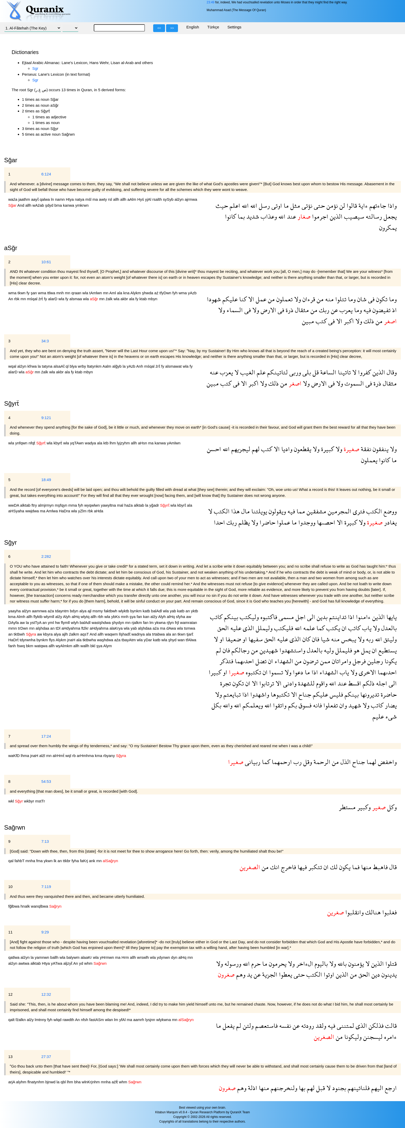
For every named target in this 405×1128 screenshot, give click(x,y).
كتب (320, 321)
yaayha (15, 611)
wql (68, 755)
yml (51, 622)
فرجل (358, 661)
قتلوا (390, 963)
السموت (353, 383)
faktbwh (111, 611)
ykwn (48, 861)
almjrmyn (46, 505)
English (192, 27)
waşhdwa (105, 640)
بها (301, 1087)
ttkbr (67, 861)
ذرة (288, 310)
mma (73, 505)
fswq (21, 646)
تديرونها (369, 694)
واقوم (321, 683)
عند (290, 216)
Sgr (35, 68)
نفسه (284, 1025)
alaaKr (87, 957)
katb (147, 611)
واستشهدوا (291, 650)
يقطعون (301, 449)
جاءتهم (377, 205)
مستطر (347, 807)
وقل (307, 761)
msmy (98, 611)
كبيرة (327, 449)
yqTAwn (77, 443)
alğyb (117, 366)
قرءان (308, 299)
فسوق (304, 705)
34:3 (45, 341)
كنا (242, 299)
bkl (93, 646)
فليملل (343, 650)
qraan (76, 293)
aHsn (143, 443)
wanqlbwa (40, 906)
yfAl (123, 1019)
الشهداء (283, 661)
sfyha (181, 616)
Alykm (136, 293)
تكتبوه (252, 672)
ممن (324, 661)
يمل (365, 650)
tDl (58, 628)
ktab (143, 299)
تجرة (225, 683)
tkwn (22, 293)
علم (260, 372)
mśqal (32, 299)
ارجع (390, 1087)
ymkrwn (82, 205)
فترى (358, 511)
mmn (13, 628)
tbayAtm (129, 640)
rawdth (69, 1019)
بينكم (230, 616)
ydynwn (164, 957)
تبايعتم (231, 694)
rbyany (109, 755)
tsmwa (189, 628)
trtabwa (159, 634)
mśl (89, 199)
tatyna (47, 366)
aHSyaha (16, 511)
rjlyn (171, 622)
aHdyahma (71, 628)
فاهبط (379, 867)
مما (300, 511)
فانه (316, 705)
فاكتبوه (268, 616)
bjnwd (50, 1082)
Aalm (107, 366)
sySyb (169, 199)
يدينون (388, 974)
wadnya (138, 634)
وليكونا (352, 1036)
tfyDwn (165, 293)
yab (173, 611)
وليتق (389, 639)
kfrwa (32, 366)
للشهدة (306, 683)
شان (361, 299)
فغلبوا (389, 912)
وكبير (363, 807)
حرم (255, 963)
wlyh (75, 622)
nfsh (85, 1019)
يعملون (369, 460)
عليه (235, 628)
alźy (59, 616)
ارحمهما (281, 761)
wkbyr (29, 801)
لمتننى (344, 1025)
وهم (240, 974)
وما (392, 299)
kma (12, 616)
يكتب (332, 628)
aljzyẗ (68, 963)
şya (133, 616)
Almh (21, 616)
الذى (247, 628)
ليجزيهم (240, 449)
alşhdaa (43, 628)
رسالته (373, 216)
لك (333, 867)
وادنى (289, 683)
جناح (304, 694)
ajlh (65, 634)
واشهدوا (259, 694)
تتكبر (314, 867)
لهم (255, 449)
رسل (263, 205)
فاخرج (287, 867)
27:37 (46, 1056)
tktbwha (90, 640)
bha (78, 1082)
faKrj (84, 861)
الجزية (269, 974)
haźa (129, 505)
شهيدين (268, 650)
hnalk (26, 906)
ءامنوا (362, 616)
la (40, 366)
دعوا (297, 672)
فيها (301, 867)
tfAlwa (191, 640)
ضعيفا (232, 639)
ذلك (368, 321)
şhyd (173, 640)
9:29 (45, 932)
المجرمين (338, 511)
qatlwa (14, 957)
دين (375, 974)
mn (68, 293)
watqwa (41, 646)
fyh (175, 293)
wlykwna (164, 1019)
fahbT (19, 861)
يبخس (348, 639)
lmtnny (41, 1019)
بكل (216, 705)
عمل (260, 299)
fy (29, 293)
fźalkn (21, 1019)
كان (305, 639)
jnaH (71, 640)
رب (297, 761)
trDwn (23, 628)
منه (329, 299)
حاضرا (266, 522)
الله (253, 205)
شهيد (354, 705)
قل (315, 372)
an (188, 611)
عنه (214, 372)
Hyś (141, 199)
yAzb (192, 293)
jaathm (24, 199)
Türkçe (213, 27)
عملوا (282, 522)
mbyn (152, 299)
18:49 (46, 479)
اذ (394, 310)
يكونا (390, 661)
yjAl (148, 199)
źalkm (74, 634)
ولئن (247, 1025)
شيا (324, 639)
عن (333, 310)
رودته (307, 1025)
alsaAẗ (59, 366)
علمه (308, 628)
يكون (344, 867)
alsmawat (174, 366)
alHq (76, 616)
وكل (391, 807)
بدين (321, 616)
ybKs (116, 616)
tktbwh (20, 634)
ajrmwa (191, 199)
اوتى (276, 205)
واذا (391, 205)
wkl (11, 801)
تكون (381, 299)
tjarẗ (189, 634)
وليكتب (248, 616)
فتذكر (226, 661)
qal (11, 861)
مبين (308, 321)
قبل (320, 1087)
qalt (11, 1019)
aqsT (85, 634)
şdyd (49, 205)
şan (34, 293)
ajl (90, 611)
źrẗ (41, 299)
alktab (26, 505)
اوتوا (328, 974)
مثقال (301, 310)
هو (356, 650)
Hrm (126, 957)
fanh (12, 646)
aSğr (10, 247)
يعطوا (284, 974)
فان (314, 639)
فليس (335, 694)
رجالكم (240, 650)
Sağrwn (14, 827)
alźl (42, 755)
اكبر (348, 321)
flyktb (39, 616)
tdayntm (62, 611)
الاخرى (366, 672)
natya (80, 199)
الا (250, 299)
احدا (219, 522)
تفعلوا (330, 705)
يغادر (390, 522)
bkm (30, 646)
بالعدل (388, 628)
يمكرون (388, 227)
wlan (109, 1019)
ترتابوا (266, 683)
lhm (113, 443)
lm (152, 622)
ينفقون (379, 449)
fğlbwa (14, 906)
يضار (390, 705)
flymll (66, 622)
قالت (390, 1025)
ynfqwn (22, 443)
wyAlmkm (64, 646)
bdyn (75, 611)
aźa (51, 611)
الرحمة (321, 761)
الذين (335, 216)
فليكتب (282, 628)
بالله (341, 963)
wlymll (49, 616)
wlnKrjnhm (91, 1082)
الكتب (373, 511)
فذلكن (375, 1025)
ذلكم (368, 683)
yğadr (154, 505)
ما (285, 205)
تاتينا (343, 372)
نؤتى (306, 205)
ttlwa (51, 293)
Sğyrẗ (11, 403)
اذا (350, 616)
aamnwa (40, 611)
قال (392, 867)
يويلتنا (258, 511)
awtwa (24, 963)
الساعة (327, 372)
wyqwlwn (92, 505)
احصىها (325, 522)
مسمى (285, 616)
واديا (286, 449)
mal (120, 505)
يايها (391, 616)
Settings (234, 27)
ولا (297, 299)
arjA (12, 1082)
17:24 (46, 736)
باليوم (320, 963)
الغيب (247, 372)
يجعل (389, 216)
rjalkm (137, 622)
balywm (73, 957)
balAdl (157, 611)
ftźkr (85, 628)
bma (58, 205)
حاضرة (388, 694)
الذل (345, 761)
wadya (91, 443)
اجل (300, 616)
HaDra (65, 511)
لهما (370, 761)
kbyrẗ (58, 443)
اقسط (354, 683)
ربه (368, 639)
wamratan (188, 622)
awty (103, 199)
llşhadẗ (125, 634)
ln (53, 199)
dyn (174, 957)
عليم (378, 716)
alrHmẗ (59, 755)
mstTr (40, 801)
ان (343, 628)
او (244, 639)
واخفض (386, 761)
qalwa (45, 199)
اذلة (251, 1087)
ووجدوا (306, 522)
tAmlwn (96, 293)
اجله (381, 683)
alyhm (21, 1082)
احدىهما (243, 661)
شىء (390, 716)
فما (355, 867)
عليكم (229, 299)
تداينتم (337, 616)
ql (68, 366)
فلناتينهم (358, 1087)
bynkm (136, 611)
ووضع (389, 511)
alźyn (180, 199)
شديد (252, 216)
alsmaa (76, 299)
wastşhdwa (101, 622)
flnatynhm (36, 1082)
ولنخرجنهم (283, 1087)
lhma (25, 755)
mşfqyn (61, 505)
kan (146, 616)
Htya (70, 199)
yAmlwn (174, 443)
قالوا (351, 205)
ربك (323, 310)
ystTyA (36, 622)
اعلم (234, 205)
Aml (113, 293)
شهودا (214, 299)
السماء (234, 310)
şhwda (148, 293)
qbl (64, 1082)
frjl (177, 622)
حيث (222, 205)
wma (13, 293)
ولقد (320, 1025)
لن (341, 205)
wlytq (85, 616)
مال (245, 511)
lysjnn (150, 1019)
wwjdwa (32, 511)
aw (188, 616)
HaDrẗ (14, 640)
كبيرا (215, 672)
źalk (110, 299)
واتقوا (278, 705)
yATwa (57, 963)
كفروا (363, 372)
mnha (30, 861)
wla (85, 293)
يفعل (228, 1025)
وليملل (263, 628)
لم (218, 650)
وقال (391, 372)
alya (83, 611)
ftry (35, 505)
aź (156, 293)
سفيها (255, 639)
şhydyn (118, 622)
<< (159, 28)
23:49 (210, 2)
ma (95, 199)
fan (140, 616)
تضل (260, 661)
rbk (17, 299)
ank (92, 861)
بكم (291, 705)
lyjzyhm (124, 443)
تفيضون (381, 310)
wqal (12, 366)
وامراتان (340, 661)
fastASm (97, 1019)
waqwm (112, 634)
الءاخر (304, 963)
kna (126, 293)
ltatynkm (94, 366)
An (11, 299)
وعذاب (268, 216)
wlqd (58, 1019)
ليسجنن (372, 1036)
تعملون (284, 299)
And (21, 205)
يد (248, 974)
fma (40, 861)
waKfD (14, 755)
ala (120, 293)
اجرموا (319, 216)
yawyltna (109, 505)
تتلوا (340, 299)
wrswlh (143, 957)
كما (320, 628)
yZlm (83, 511)
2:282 (46, 556)
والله (226, 705)
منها (365, 867)
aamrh (139, 1019)
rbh (101, 616)
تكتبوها (279, 694)
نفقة (365, 449)
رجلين (374, 661)
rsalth (157, 199)
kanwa (69, 205)
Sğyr (10, 542)
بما (240, 216)
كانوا (230, 216)
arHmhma (86, 755)
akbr (124, 299)
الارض (267, 310)
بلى (306, 372)
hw (58, 622)
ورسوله (232, 963)
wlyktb (124, 611)
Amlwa (52, 511)
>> (172, 28)
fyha (76, 861)
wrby (82, 366)
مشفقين (315, 511)
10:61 (46, 262)
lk (56, 861)
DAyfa (14, 622)
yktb (194, 611)
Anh (140, 366)
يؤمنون (355, 963)
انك (274, 867)
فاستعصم (266, 1025)
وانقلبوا (354, 912)
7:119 (46, 886)
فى (371, 299)
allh (116, 199)
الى (310, 616)
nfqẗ (32, 443)
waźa (13, 199)
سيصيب (353, 216)
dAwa (171, 628)
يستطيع (387, 650)
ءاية (362, 205)
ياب (366, 628)
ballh (55, 957)
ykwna (161, 622)
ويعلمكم (252, 705)
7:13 (45, 841)
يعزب (345, 310)
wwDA (14, 505)
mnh (60, 293)
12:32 (46, 994)
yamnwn (42, 957)
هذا (235, 511)
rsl (110, 199)
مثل (294, 205)
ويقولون (276, 511)
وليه (328, 650)
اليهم (376, 1087)
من (319, 299)
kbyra (48, 634)
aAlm (132, 199)
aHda (98, 511)
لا (353, 372)
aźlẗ (115, 1082)
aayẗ (35, 199)
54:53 (46, 781)
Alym (107, 646)
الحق (223, 628)
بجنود (338, 1087)
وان (342, 705)
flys (52, 640)
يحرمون (276, 963)
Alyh (67, 616)
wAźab (38, 205)
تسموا (275, 672)
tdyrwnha (28, 640)
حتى (318, 205)
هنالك (372, 912)
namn (60, 199)
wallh (85, 646)
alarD (53, 299)
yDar (148, 640)
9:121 (46, 417)
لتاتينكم (277, 372)
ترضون (310, 661)
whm (89, 963)
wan (181, 640)
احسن (214, 449)
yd (81, 963)
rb (74, 755)
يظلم (243, 522)
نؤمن (331, 205)
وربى (294, 372)
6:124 (46, 174)
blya (74, 366)
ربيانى (251, 761)
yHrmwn (107, 957)
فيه (366, 310)
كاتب (216, 616)
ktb (106, 443)
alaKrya (117, 628)
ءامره (390, 1036)
